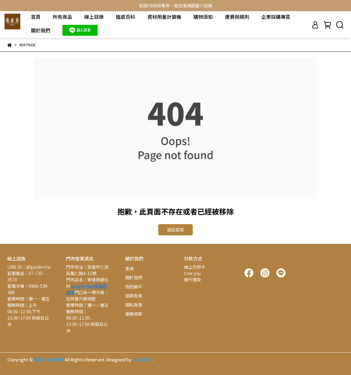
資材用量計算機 (164, 16)
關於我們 (40, 30)
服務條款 (133, 314)
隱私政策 (133, 305)
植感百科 (125, 16)
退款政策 (133, 296)
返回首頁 (175, 230)
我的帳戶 (133, 287)
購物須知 (203, 16)
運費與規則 (237, 16)
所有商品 (62, 16)
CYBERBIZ (142, 360)
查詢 (129, 268)
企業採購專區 (275, 16)
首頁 (36, 16)
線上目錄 (94, 16)
